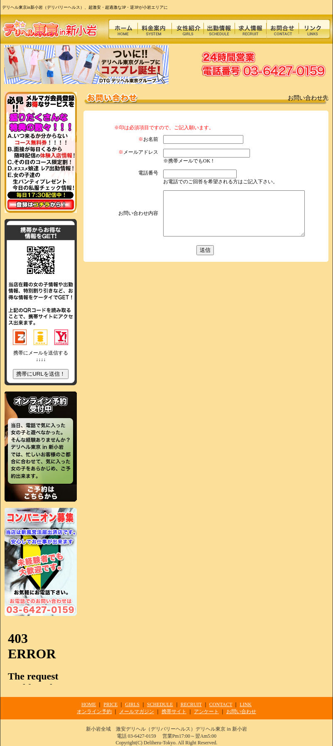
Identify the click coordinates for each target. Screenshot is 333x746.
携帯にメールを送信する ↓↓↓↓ (41, 364)
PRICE (110, 704)
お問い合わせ (241, 711)
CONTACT (221, 704)
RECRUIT (191, 704)
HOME (88, 704)
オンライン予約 (94, 711)
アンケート (206, 711)
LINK (246, 704)
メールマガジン (136, 711)
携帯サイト (174, 711)
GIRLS (132, 704)
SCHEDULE (160, 704)
